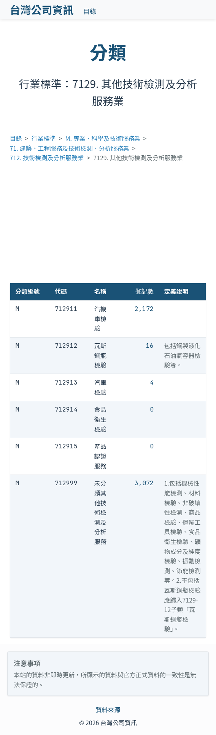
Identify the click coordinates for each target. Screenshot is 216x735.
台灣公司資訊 (42, 9)
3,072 (144, 483)
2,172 (144, 309)
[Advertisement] (108, 226)
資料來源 (108, 709)
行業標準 (44, 138)
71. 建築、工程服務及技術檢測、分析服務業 (69, 148)
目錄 (89, 11)
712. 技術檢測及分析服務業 (47, 157)
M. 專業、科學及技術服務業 (102, 138)
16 (150, 346)
